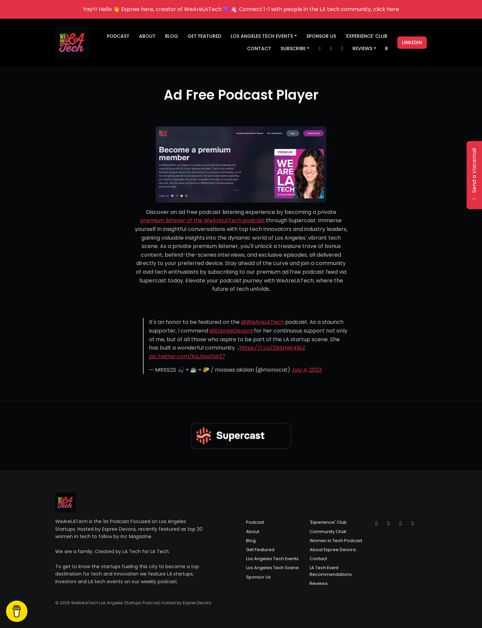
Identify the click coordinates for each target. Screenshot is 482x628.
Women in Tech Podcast (336, 540)
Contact (259, 48)
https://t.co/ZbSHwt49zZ (272, 348)
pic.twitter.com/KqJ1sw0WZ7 (187, 356)
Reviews (362, 48)
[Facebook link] (342, 48)
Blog (171, 36)
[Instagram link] (331, 48)
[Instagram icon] (388, 523)
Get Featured (204, 36)
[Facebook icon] (400, 523)
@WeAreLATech (262, 322)
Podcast (118, 36)
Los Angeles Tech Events (262, 36)
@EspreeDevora (231, 331)
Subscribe (293, 48)
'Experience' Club (366, 36)
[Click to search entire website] (386, 48)
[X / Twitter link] (319, 48)
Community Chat (328, 531)
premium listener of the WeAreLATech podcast (202, 220)
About (147, 36)
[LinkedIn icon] (412, 523)
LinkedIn (412, 42)
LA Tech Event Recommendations (331, 571)
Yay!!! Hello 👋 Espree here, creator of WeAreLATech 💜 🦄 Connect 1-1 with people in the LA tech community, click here (241, 9)
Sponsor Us (321, 36)
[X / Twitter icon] (376, 523)
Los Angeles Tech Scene (272, 568)
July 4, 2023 (307, 370)
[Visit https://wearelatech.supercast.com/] (241, 164)
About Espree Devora (333, 549)
